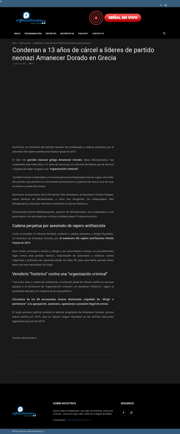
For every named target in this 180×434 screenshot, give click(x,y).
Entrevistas (67, 33)
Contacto (98, 33)
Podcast (83, 33)
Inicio (17, 33)
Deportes (51, 33)
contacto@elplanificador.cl (78, 420)
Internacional (24, 43)
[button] (164, 33)
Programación (33, 33)
